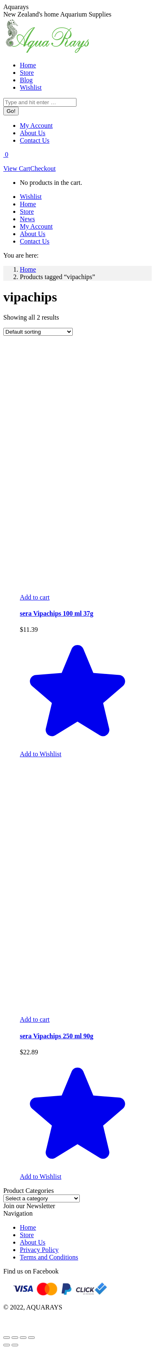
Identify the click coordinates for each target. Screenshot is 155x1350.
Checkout (42, 168)
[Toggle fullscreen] (23, 1337)
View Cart (16, 168)
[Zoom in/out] (31, 1337)
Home (28, 1227)
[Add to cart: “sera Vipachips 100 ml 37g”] (35, 597)
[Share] (15, 1337)
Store (27, 1234)
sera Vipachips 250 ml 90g (56, 1035)
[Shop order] (38, 332)
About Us (32, 1242)
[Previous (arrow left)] (6, 1345)
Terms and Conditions (49, 1257)
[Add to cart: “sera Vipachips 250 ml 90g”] (35, 1019)
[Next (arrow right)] (15, 1345)
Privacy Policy (39, 1249)
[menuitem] (28, 65)
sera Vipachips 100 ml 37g (56, 613)
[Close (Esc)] (6, 1337)
